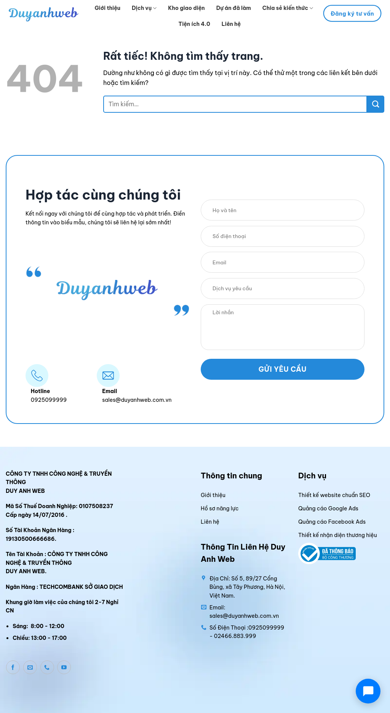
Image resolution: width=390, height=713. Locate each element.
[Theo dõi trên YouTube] (64, 667)
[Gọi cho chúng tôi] (47, 667)
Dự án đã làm (233, 8)
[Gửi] (375, 104)
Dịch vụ (144, 8)
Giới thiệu (108, 8)
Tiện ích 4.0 (194, 24)
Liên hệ (231, 24)
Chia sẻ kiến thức (287, 8)
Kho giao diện (186, 8)
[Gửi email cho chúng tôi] (30, 667)
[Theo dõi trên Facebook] (13, 667)
